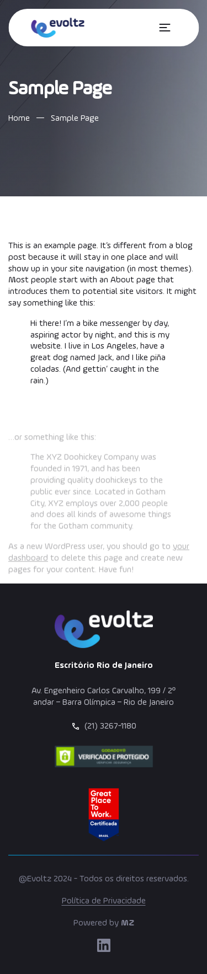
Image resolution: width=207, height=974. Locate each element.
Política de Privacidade (104, 901)
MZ (127, 923)
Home (19, 118)
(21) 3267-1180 (110, 726)
